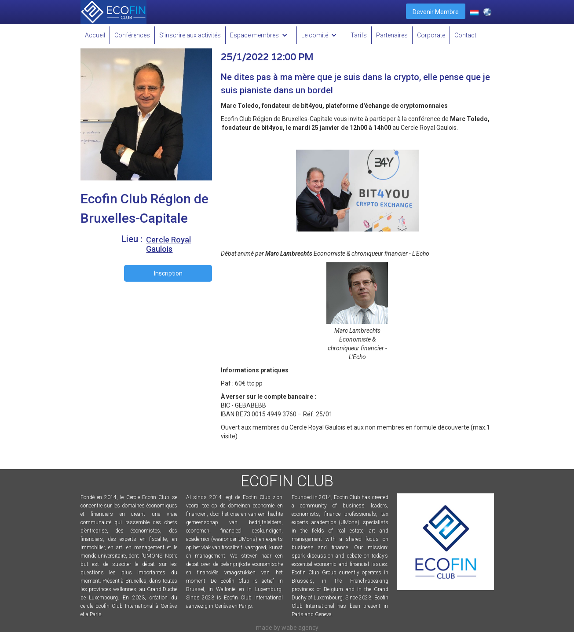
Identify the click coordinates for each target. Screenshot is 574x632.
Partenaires (392, 35)
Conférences (132, 35)
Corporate (431, 35)
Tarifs (359, 35)
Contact (465, 35)
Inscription (168, 273)
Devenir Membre (436, 11)
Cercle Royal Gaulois (168, 244)
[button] (261, 35)
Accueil (95, 35)
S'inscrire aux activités (190, 35)
